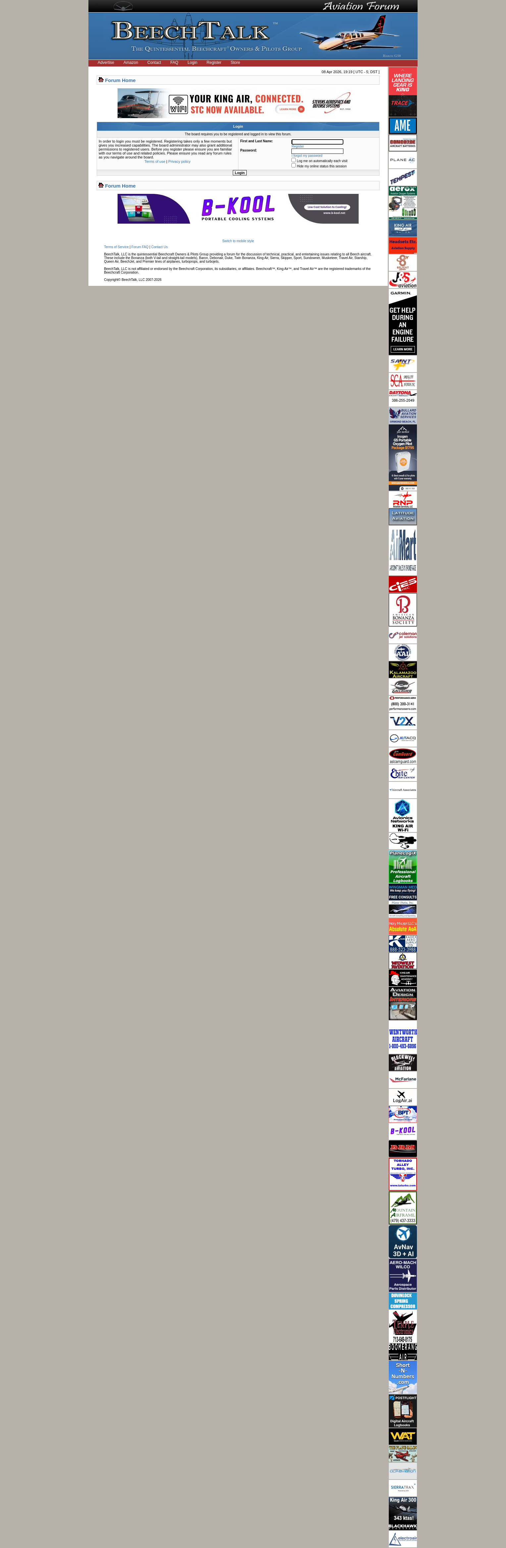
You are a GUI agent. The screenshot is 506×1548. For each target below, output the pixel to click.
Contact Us (159, 247)
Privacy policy (179, 161)
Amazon (131, 62)
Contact (154, 62)
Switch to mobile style (238, 241)
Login (192, 62)
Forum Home (120, 80)
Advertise (106, 62)
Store (235, 62)
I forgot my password (307, 155)
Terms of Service (116, 247)
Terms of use (154, 161)
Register (214, 62)
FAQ (174, 62)
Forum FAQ (140, 247)
